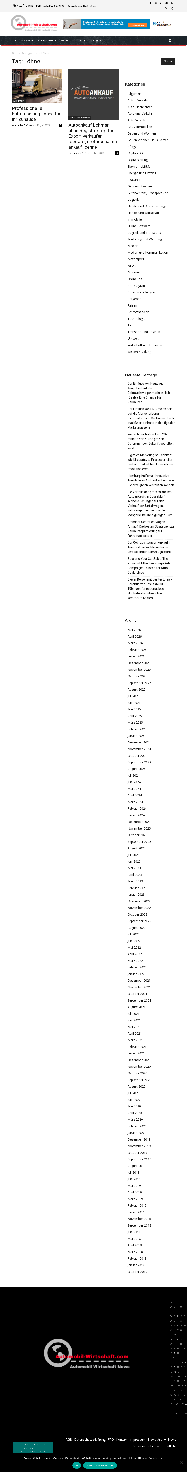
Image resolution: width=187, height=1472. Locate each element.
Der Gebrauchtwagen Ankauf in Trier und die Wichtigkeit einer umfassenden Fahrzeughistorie (150, 547)
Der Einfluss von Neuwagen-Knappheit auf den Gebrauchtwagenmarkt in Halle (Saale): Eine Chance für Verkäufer (149, 393)
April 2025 (135, 716)
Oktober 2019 (137, 1152)
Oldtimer (134, 272)
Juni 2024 (134, 782)
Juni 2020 (134, 1099)
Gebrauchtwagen (140, 186)
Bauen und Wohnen (142, 133)
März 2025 (135, 722)
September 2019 (139, 1159)
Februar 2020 (137, 1126)
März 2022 (135, 961)
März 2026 (135, 643)
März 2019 (135, 1199)
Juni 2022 (134, 941)
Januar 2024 (136, 815)
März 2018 (135, 1252)
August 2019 (136, 1166)
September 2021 (139, 1000)
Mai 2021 (134, 1027)
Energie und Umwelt (142, 173)
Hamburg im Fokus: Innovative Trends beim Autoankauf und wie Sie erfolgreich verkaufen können (151, 480)
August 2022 (136, 927)
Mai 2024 (134, 789)
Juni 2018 (134, 1232)
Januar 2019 (136, 1212)
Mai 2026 (134, 630)
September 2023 (139, 841)
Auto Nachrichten (140, 107)
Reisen (132, 305)
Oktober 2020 (137, 1073)
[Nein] (181, 1462)
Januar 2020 (136, 1133)
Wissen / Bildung (139, 352)
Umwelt (133, 338)
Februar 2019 (137, 1205)
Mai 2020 (134, 1106)
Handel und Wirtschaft (143, 213)
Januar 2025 (136, 736)
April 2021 (135, 1033)
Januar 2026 (136, 656)
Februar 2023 (137, 888)
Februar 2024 (137, 808)
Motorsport (136, 259)
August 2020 (136, 1086)
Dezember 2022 (139, 901)
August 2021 (136, 1007)
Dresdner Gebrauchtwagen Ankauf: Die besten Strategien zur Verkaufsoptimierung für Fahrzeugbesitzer (151, 528)
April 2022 (135, 954)
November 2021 (139, 987)
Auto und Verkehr (80, 117)
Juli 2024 (134, 775)
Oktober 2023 (137, 835)
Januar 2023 (136, 894)
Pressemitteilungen (141, 292)
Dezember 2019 (139, 1139)
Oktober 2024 (137, 755)
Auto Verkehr (137, 120)
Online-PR (135, 279)
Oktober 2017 (137, 1272)
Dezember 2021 (139, 980)
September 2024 (139, 762)
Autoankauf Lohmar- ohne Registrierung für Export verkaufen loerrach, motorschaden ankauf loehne (92, 136)
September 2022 (139, 921)
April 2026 (135, 636)
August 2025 (136, 689)
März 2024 (135, 802)
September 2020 (139, 1080)
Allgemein (19, 100)
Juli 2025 (134, 696)
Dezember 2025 (139, 663)
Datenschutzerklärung (99, 1465)
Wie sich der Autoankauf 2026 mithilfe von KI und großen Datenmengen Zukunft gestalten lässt (151, 441)
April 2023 (135, 875)
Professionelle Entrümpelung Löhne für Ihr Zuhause (36, 114)
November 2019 (139, 1146)
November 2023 (139, 828)
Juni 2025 (134, 702)
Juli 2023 (134, 855)
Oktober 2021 (137, 994)
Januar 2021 (136, 1053)
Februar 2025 (137, 729)
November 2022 (139, 908)
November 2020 (139, 1066)
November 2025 (139, 669)
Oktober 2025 (137, 676)
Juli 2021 (134, 1013)
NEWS (132, 266)
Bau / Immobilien (140, 127)
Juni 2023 (134, 861)
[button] (170, 40)
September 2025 (139, 683)
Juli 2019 (134, 1172)
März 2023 (135, 881)
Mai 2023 (134, 868)
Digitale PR (135, 153)
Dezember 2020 (139, 1060)
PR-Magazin (136, 285)
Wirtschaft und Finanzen (145, 345)
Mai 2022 (134, 947)
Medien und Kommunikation (148, 252)
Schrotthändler (138, 312)
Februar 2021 (137, 1047)
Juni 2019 (134, 1179)
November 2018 (139, 1219)
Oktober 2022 (137, 914)
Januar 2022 (136, 974)
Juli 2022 (134, 934)
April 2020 (135, 1113)
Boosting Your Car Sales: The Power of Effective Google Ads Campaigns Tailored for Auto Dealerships (149, 565)
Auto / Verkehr (138, 100)
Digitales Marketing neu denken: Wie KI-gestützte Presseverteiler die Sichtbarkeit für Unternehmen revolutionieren (151, 462)
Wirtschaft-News (23, 125)
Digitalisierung (138, 160)
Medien (133, 246)
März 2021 (135, 1040)
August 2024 (136, 769)
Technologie (136, 318)
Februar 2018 (137, 1258)
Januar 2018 (136, 1265)
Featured (134, 180)
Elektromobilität (139, 166)
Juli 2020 (134, 1093)
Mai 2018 (134, 1238)
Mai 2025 (134, 709)
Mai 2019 (134, 1186)
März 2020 (135, 1119)
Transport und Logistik (144, 332)
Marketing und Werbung (145, 239)
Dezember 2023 (139, 822)
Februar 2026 (137, 650)
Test (131, 325)
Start (15, 53)
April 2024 (135, 795)
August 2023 (136, 848)
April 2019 (135, 1192)
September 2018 (139, 1225)
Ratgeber (134, 299)
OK (77, 1465)
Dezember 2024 (139, 742)
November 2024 (139, 749)
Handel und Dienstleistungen (148, 206)
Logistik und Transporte (145, 232)
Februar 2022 (137, 967)
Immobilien (136, 219)
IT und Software (139, 226)
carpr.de (73, 153)
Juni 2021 (134, 1020)
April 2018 (135, 1245)
